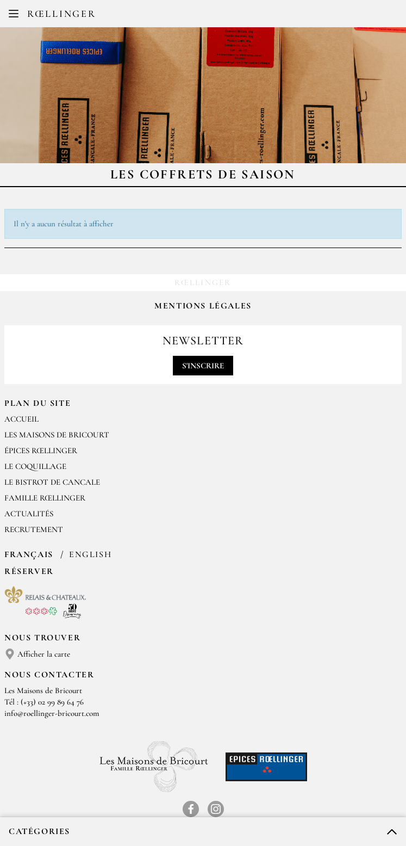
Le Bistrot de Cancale (52, 482)
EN (212, 16)
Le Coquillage (35, 466)
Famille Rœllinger (44, 498)
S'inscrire (203, 365)
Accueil (21, 419)
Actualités (28, 513)
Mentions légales (203, 305)
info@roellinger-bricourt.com (51, 713)
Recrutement (33, 529)
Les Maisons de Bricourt (56, 435)
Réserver (29, 571)
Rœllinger (61, 14)
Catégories (39, 831)
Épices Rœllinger (40, 450)
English (90, 554)
